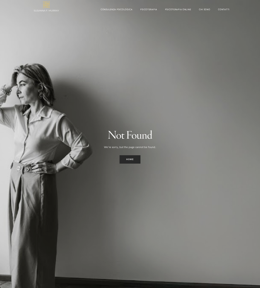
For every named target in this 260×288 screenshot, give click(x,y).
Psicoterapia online (178, 9)
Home (130, 159)
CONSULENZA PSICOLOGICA (117, 9)
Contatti (224, 9)
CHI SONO (204, 9)
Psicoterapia (148, 9)
